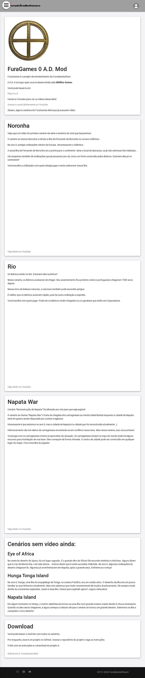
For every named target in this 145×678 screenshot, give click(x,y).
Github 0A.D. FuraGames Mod (23, 653)
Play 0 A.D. (13, 93)
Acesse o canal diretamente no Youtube (28, 104)
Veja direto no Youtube (19, 251)
